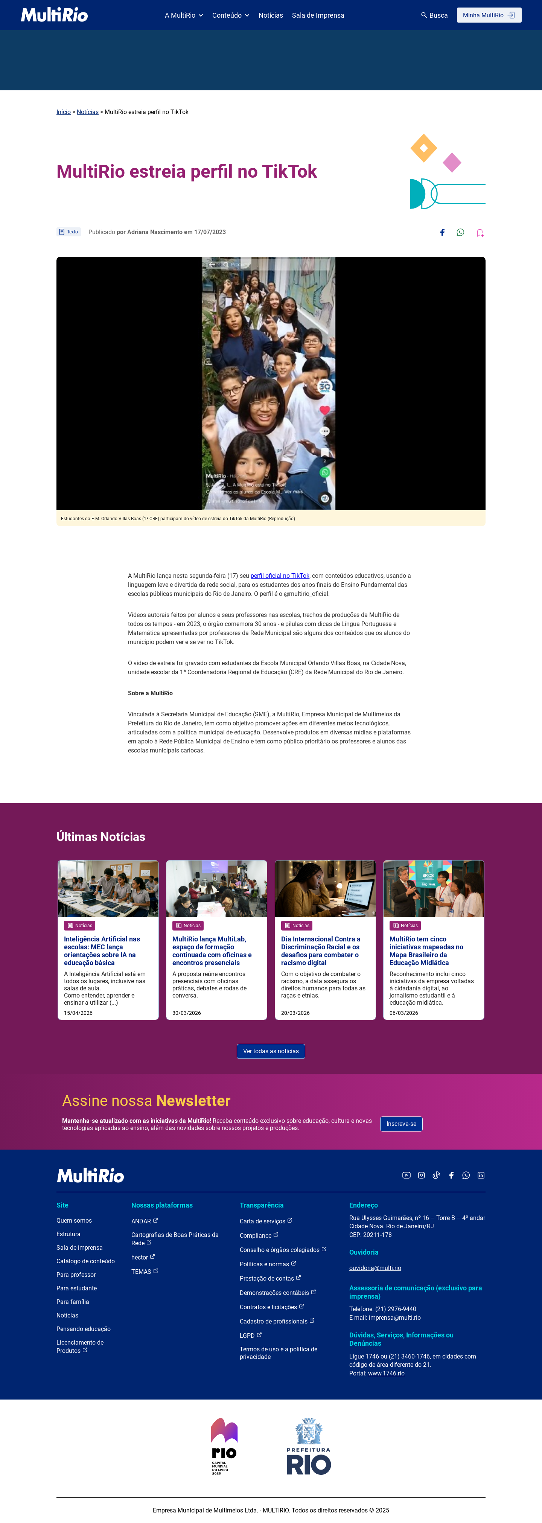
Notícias (271, 15)
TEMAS (145, 1271)
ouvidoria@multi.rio (375, 1268)
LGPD (251, 1335)
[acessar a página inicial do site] (54, 15)
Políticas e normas (268, 1264)
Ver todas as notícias (271, 1051)
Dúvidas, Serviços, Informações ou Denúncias (401, 1339)
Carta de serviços (266, 1221)
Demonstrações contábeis (278, 1292)
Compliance (259, 1235)
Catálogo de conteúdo (85, 1261)
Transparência (262, 1205)
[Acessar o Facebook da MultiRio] (451, 1175)
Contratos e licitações (272, 1307)
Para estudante (76, 1288)
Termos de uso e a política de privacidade (278, 1353)
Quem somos (74, 1220)
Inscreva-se (401, 1123)
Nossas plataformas (162, 1205)
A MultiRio (184, 15)
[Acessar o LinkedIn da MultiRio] (481, 1175)
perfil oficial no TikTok (280, 575)
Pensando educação (83, 1329)
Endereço (363, 1205)
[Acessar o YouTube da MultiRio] (406, 1175)
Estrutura (68, 1234)
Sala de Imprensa (318, 15)
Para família (72, 1301)
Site (62, 1205)
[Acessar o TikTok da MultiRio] (436, 1175)
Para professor (76, 1274)
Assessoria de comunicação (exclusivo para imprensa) (415, 1292)
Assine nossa (146, 1101)
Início (63, 112)
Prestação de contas (270, 1278)
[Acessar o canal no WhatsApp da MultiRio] (466, 1175)
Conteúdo (231, 15)
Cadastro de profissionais (277, 1321)
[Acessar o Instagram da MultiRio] (421, 1175)
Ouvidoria (364, 1252)
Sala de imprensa (79, 1247)
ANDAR (144, 1221)
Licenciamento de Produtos (80, 1346)
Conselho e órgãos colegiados (283, 1249)
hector (143, 1257)
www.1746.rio (386, 1373)
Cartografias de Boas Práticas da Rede (175, 1239)
